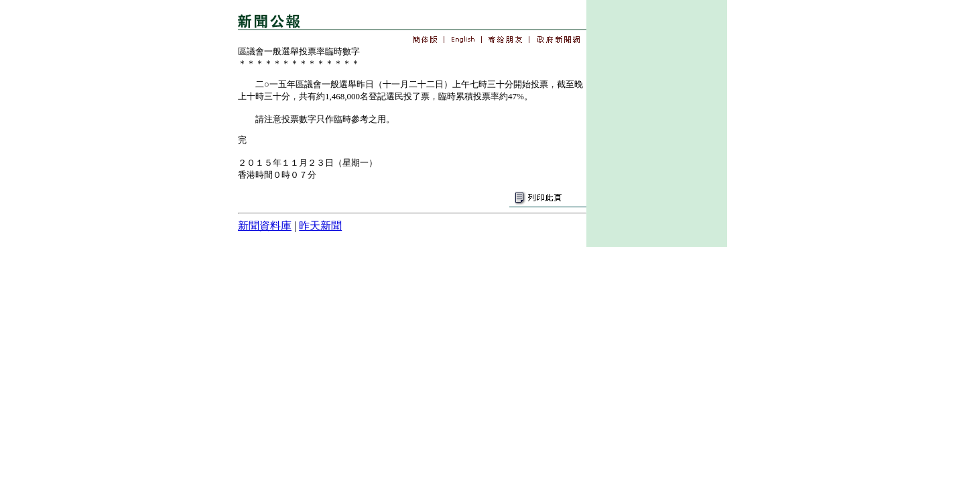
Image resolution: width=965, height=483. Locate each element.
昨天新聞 (320, 225)
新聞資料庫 (265, 225)
